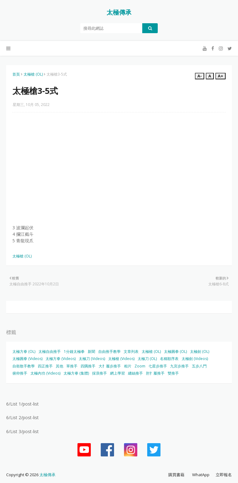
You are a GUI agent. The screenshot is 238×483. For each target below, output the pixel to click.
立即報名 (224, 474)
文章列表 (131, 351)
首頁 (16, 74)
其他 (59, 366)
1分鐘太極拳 (74, 351)
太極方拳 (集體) (76, 373)
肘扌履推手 (155, 373)
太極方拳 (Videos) (61, 358)
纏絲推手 (135, 373)
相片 (127, 366)
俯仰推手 (19, 373)
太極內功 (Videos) (45, 373)
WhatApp (200, 474)
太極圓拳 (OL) (175, 351)
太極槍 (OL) (33, 74)
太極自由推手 (49, 351)
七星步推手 (157, 366)
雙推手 (173, 373)
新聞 (91, 351)
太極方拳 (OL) (23, 351)
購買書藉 (176, 474)
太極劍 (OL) (199, 351)
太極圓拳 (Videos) (27, 358)
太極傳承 (119, 12)
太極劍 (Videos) (195, 358)
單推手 (71, 366)
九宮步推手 (179, 366)
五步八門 (199, 366)
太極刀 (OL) (147, 358)
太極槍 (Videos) (121, 358)
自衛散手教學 (23, 366)
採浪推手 (99, 373)
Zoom (139, 366)
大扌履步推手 (110, 366)
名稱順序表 (169, 358)
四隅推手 (88, 366)
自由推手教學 (109, 351)
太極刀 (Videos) (92, 358)
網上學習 (117, 373)
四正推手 (45, 366)
